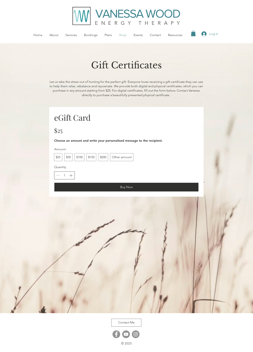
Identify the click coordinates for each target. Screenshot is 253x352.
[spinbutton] (64, 175)
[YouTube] (126, 334)
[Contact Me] (126, 323)
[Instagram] (136, 334)
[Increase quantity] (71, 175)
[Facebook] (116, 334)
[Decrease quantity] (58, 175)
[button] (193, 33)
